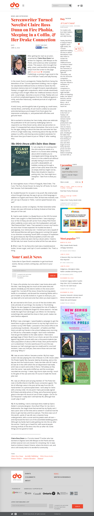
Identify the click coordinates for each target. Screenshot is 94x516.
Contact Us (57, 514)
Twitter (12, 514)
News (56, 474)
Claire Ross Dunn (17, 456)
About (28, 481)
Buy (65, 19)
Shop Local (80, 49)
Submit (70, 5)
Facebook (16, 514)
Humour (40, 458)
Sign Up (52, 276)
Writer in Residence (62, 477)
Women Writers (16, 458)
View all (78, 182)
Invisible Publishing (31, 456)
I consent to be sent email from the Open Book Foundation (24, 276)
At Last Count (67, 23)
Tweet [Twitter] (45, 47)
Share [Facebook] (39, 47)
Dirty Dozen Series (46, 456)
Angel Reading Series (70, 172)
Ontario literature (29, 458)
